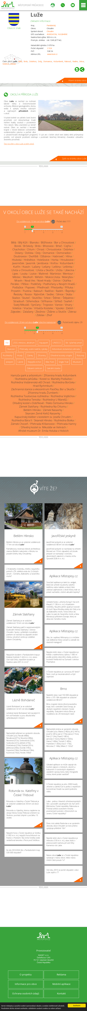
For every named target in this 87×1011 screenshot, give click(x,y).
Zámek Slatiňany (28, 406)
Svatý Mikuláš (21, 304)
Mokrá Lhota (52, 277)
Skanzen (11, 349)
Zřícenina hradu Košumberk (60, 375)
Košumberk (58, 61)
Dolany (19, 253)
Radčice (49, 291)
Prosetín (16, 291)
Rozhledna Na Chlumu (53, 406)
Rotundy (80, 355)
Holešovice (43, 259)
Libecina (69, 270)
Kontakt (61, 993)
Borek (17, 246)
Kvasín (26, 266)
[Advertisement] (43, 187)
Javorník (30, 263)
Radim (75, 61)
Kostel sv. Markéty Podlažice (56, 379)
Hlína (69, 256)
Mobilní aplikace (61, 984)
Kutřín (16, 266)
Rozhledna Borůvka (63, 382)
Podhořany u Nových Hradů (59, 284)
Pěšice (25, 284)
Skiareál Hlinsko (43, 420)
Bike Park (50, 361)
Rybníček (39, 294)
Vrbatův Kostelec (44, 308)
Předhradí (43, 287)
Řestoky (18, 294)
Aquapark (43, 342)
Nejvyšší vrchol (34, 361)
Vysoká (60, 308)
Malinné (43, 273)
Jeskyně (9, 361)
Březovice (48, 246)
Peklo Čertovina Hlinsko (59, 403)
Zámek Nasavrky (52, 410)
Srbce (81, 61)
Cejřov (67, 246)
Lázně (20, 361)
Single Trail (63, 361)
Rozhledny (7, 355)
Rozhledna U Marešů (55, 399)
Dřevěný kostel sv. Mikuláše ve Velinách (43, 427)
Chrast (40, 249)
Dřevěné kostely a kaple (61, 355)
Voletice (6, 64)
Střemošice (32, 301)
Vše (7, 342)
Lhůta (59, 270)
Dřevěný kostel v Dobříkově (28, 403)
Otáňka (67, 280)
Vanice (59, 304)
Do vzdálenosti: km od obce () (30, 322)
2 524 (49, 48)
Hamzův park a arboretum (26, 375)
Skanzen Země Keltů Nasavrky (42, 413)
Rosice (28, 294)
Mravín (18, 280)
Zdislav (13, 64)
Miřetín (39, 277)
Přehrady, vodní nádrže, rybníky (33, 349)
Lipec (15, 273)
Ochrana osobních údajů (25, 993)
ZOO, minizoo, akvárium (24, 342)
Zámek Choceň (19, 424)
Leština (56, 266)
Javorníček (18, 263)
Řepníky (70, 291)
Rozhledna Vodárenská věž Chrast (30, 382)
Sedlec (50, 294)
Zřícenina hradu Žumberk (43, 392)
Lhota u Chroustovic (23, 270)
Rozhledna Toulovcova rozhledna (30, 396)
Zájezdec (16, 311)
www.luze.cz (52, 54)
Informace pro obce (26, 984)
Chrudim (50, 31)
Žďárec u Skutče (56, 311)
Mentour (68, 273)
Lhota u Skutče (45, 270)
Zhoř (49, 315)
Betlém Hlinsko (32, 410)
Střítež (58, 301)
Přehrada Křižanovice (42, 424)
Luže (36, 14)
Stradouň (18, 301)
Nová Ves (30, 280)
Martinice (55, 273)
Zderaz (72, 311)
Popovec (30, 287)
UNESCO (57, 342)
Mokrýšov (67, 277)
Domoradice (64, 253)
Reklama (61, 974)
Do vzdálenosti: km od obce (33, 221)
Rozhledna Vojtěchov (63, 396)
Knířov (54, 263)
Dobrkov (32, 61)
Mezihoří (28, 277)
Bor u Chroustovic (64, 242)
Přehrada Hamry (66, 424)
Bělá (20, 61)
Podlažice (17, 287)
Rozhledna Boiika (64, 420)
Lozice (33, 273)
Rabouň (67, 61)
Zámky (30, 355)
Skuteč (26, 298)
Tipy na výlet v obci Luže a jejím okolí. (19, 144)
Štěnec (57, 298)
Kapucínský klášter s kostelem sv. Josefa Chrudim (43, 417)
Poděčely (36, 284)
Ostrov (56, 280)
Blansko (34, 242)
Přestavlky (57, 287)
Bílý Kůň (23, 242)
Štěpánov (68, 298)
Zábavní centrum (34, 368)
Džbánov (45, 256)
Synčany (36, 304)
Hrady (19, 355)
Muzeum (77, 361)
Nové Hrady (44, 280)
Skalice (16, 298)
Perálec (15, 284)
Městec (17, 277)
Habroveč (58, 256)
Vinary (68, 304)
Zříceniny (42, 355)
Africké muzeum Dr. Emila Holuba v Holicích (43, 430)
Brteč (59, 246)
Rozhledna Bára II (22, 420)
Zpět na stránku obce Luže (74, 158)
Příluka (69, 287)
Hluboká (17, 259)
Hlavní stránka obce (77, 80)
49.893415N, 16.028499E (57, 34)
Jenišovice (42, 263)
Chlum (31, 249)
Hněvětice (29, 259)
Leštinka (67, 266)
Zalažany (28, 311)
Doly (40, 61)
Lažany (36, 266)
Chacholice (18, 249)
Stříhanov (46, 301)
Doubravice (20, 256)
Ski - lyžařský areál (73, 342)
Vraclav (28, 308)
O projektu (26, 974)
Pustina (27, 291)
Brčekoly (28, 246)
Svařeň (68, 301)
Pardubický (51, 25)
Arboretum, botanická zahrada (66, 349)
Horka (54, 259)
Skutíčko (37, 298)
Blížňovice (46, 242)
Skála (69, 294)
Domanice (47, 61)
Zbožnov (40, 311)
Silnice (60, 294)
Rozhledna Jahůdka (26, 379)
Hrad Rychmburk (43, 385)
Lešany (46, 266)
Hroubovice (67, 259)
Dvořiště (33, 256)
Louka (24, 273)
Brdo (26, 61)
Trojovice (48, 304)
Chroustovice (54, 249)
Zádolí (69, 308)
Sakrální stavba (53, 368)
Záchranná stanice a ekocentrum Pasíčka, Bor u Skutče (42, 389)
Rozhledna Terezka (30, 399)
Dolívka (29, 253)
